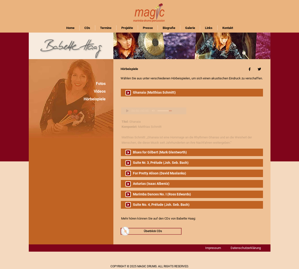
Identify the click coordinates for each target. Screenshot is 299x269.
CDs (87, 28)
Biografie (169, 28)
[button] (192, 92)
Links (208, 28)
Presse (148, 28)
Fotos (101, 83)
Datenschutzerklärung (246, 248)
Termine (105, 28)
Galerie (190, 28)
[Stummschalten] (153, 106)
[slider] (164, 105)
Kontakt (227, 28)
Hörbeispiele (95, 99)
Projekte (127, 28)
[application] (153, 106)
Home (70, 28)
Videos (100, 91)
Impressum (213, 248)
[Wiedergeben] (125, 106)
